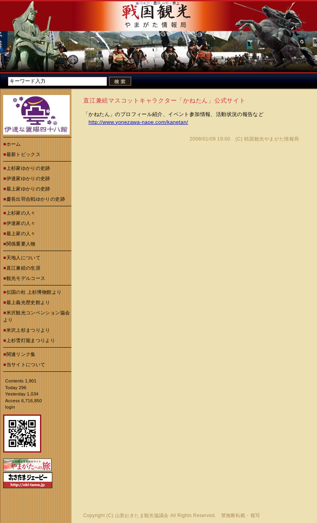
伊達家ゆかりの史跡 (28, 178)
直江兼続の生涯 (23, 268)
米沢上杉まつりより (28, 330)
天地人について (23, 258)
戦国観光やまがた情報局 (271, 139)
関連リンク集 (21, 354)
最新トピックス (23, 154)
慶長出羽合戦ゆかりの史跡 (35, 199)
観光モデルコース (26, 278)
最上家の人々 (21, 233)
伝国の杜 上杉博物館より (34, 292)
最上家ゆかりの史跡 (28, 189)
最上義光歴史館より (28, 302)
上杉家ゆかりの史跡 (28, 168)
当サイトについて (26, 364)
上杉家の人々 (21, 213)
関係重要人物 (21, 244)
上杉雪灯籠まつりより (30, 340)
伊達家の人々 (21, 223)
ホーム (13, 144)
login (10, 407)
